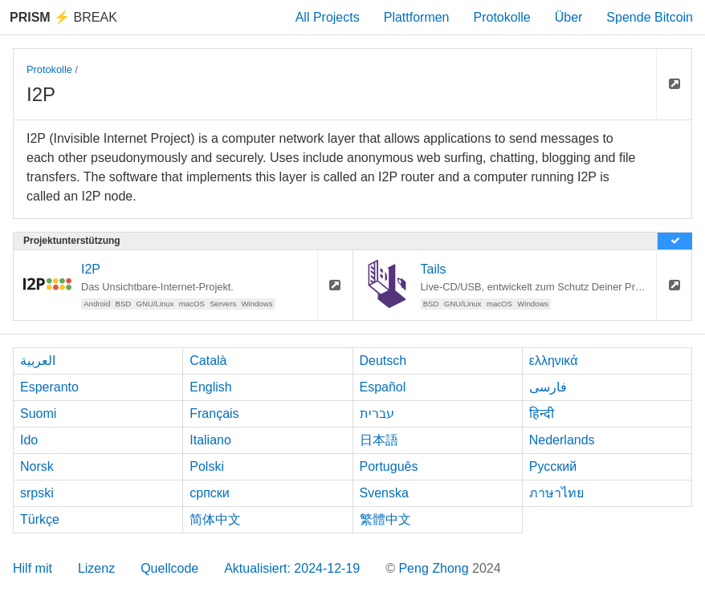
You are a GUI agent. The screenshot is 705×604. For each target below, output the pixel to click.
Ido (29, 440)
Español (383, 387)
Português (389, 466)
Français (213, 413)
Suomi (38, 413)
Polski (206, 466)
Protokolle (502, 17)
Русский (553, 466)
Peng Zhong (435, 568)
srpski (37, 493)
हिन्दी (541, 413)
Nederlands (562, 440)
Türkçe (39, 519)
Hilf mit (32, 568)
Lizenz (96, 568)
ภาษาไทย (556, 493)
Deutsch (383, 360)
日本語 (379, 440)
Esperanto (49, 387)
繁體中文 (385, 519)
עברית (377, 413)
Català (207, 360)
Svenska (384, 493)
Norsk (37, 466)
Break (63, 17)
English (210, 387)
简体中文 (215, 519)
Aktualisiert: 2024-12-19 (292, 568)
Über (569, 17)
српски (209, 493)
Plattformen (417, 17)
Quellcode (169, 568)
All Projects (327, 17)
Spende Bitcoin (649, 17)
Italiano (210, 440)
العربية (37, 360)
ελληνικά (553, 360)
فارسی (548, 387)
